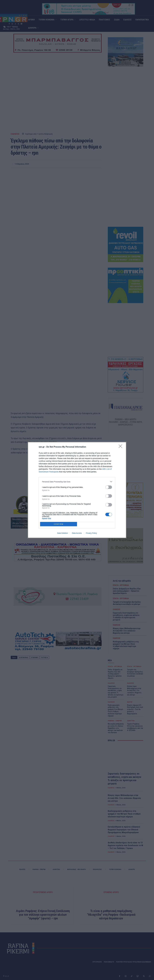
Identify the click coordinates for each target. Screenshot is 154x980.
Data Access (77, 533)
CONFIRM (58, 524)
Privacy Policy (91, 533)
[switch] (108, 487)
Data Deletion (62, 533)
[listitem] (77, 481)
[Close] (121, 447)
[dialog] (77, 490)
